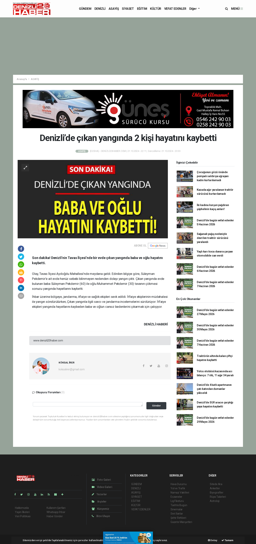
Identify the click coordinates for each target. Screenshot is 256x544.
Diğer (193, 9)
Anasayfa (22, 79)
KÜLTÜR (155, 9)
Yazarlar (99, 494)
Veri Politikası (22, 516)
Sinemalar (177, 509)
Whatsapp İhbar (56, 512)
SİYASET (128, 9)
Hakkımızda (22, 507)
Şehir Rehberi (178, 517)
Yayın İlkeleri (22, 512)
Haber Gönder (55, 516)
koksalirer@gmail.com (72, 369)
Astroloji (214, 500)
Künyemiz (100, 508)
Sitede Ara (216, 484)
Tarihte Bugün (179, 505)
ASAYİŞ (114, 9)
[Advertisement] (128, 46)
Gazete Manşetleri (181, 522)
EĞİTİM (142, 9)
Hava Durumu (179, 484)
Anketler (215, 488)
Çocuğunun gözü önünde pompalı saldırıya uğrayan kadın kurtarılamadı (213, 176)
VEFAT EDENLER (175, 9)
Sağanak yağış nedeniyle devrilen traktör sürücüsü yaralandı (212, 237)
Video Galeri (102, 487)
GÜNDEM (85, 9)
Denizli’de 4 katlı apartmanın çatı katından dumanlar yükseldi (214, 388)
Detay (212, 540)
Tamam (227, 540)
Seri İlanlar (177, 513)
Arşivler (99, 501)
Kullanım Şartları (56, 507)
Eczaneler (176, 496)
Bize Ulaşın (101, 516)
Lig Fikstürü (177, 500)
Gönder (156, 405)
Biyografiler (216, 492)
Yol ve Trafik (178, 488)
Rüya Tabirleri (218, 496)
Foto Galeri (101, 479)
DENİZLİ (100, 9)
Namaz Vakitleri (180, 492)
